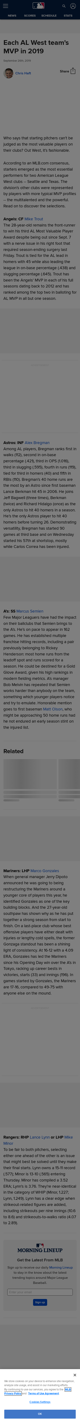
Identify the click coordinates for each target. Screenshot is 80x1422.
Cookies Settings (39, 1402)
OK (40, 1414)
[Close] (75, 1375)
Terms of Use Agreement (43, 1393)
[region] (40, 1395)
